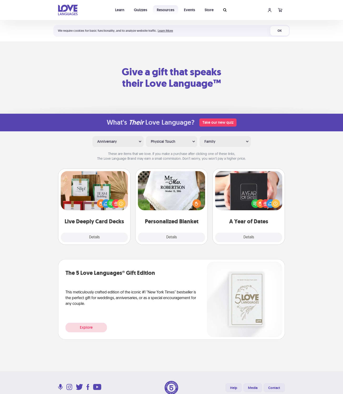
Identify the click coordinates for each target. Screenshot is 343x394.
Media (252, 388)
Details (94, 237)
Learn (119, 9)
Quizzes (140, 9)
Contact (274, 388)
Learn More (165, 31)
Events (189, 9)
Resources (165, 9)
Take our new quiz (217, 122)
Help (233, 388)
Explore (86, 327)
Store (209, 9)
